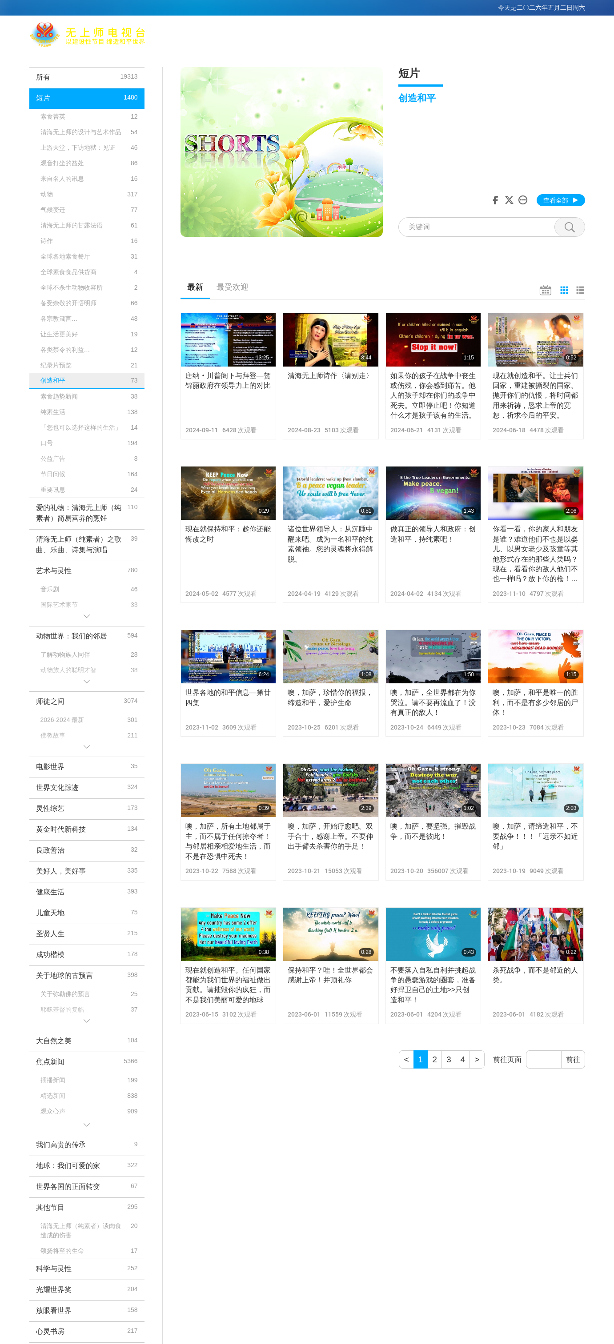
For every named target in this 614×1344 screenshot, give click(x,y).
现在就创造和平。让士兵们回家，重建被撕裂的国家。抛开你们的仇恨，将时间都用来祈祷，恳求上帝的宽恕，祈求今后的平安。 (535, 395)
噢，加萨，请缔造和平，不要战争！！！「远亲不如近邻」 (535, 836)
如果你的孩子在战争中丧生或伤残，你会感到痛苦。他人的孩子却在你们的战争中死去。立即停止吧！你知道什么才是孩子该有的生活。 (433, 395)
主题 (419, 36)
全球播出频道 (340, 36)
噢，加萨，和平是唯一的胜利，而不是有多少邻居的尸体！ (535, 702)
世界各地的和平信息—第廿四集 (228, 697)
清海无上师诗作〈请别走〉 (330, 375)
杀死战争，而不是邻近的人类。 (535, 975)
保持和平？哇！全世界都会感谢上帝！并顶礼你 (330, 975)
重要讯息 (502, 36)
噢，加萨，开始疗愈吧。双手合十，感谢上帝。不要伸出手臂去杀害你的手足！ (330, 836)
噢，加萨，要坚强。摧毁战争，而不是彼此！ (433, 831)
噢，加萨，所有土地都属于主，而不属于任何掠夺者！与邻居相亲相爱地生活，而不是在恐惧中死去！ (228, 841)
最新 (195, 287)
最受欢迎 (233, 287)
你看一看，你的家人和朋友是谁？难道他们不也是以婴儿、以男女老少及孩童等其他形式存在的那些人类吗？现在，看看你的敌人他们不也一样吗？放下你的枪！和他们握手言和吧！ (535, 554)
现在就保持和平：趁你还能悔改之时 (228, 533)
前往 (573, 1059)
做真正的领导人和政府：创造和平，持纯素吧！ (433, 533)
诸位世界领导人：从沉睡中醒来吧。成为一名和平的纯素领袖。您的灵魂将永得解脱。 (330, 543)
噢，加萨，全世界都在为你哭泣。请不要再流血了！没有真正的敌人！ (433, 702)
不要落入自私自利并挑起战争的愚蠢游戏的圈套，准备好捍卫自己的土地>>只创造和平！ (433, 985)
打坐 (300, 36)
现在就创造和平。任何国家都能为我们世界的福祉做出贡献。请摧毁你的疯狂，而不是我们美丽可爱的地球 (228, 985)
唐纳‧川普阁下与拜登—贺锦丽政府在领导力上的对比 (228, 380)
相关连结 (387, 36)
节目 (444, 36)
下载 (535, 36)
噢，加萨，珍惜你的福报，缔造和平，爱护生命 (330, 697)
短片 (470, 36)
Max (228, 36)
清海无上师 (264, 36)
